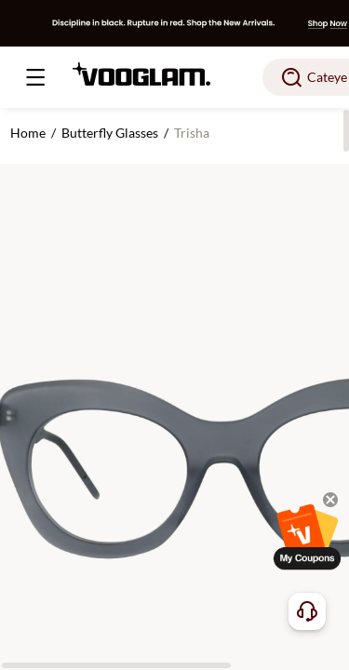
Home (28, 133)
